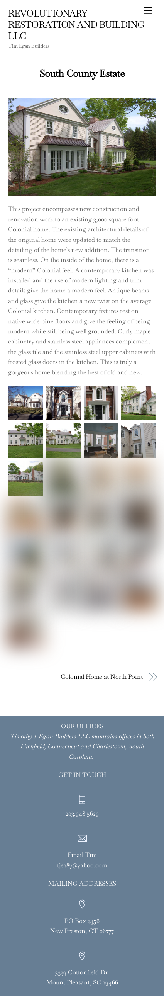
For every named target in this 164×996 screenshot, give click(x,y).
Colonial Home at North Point (102, 677)
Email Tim (82, 855)
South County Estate (81, 73)
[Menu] (148, 10)
